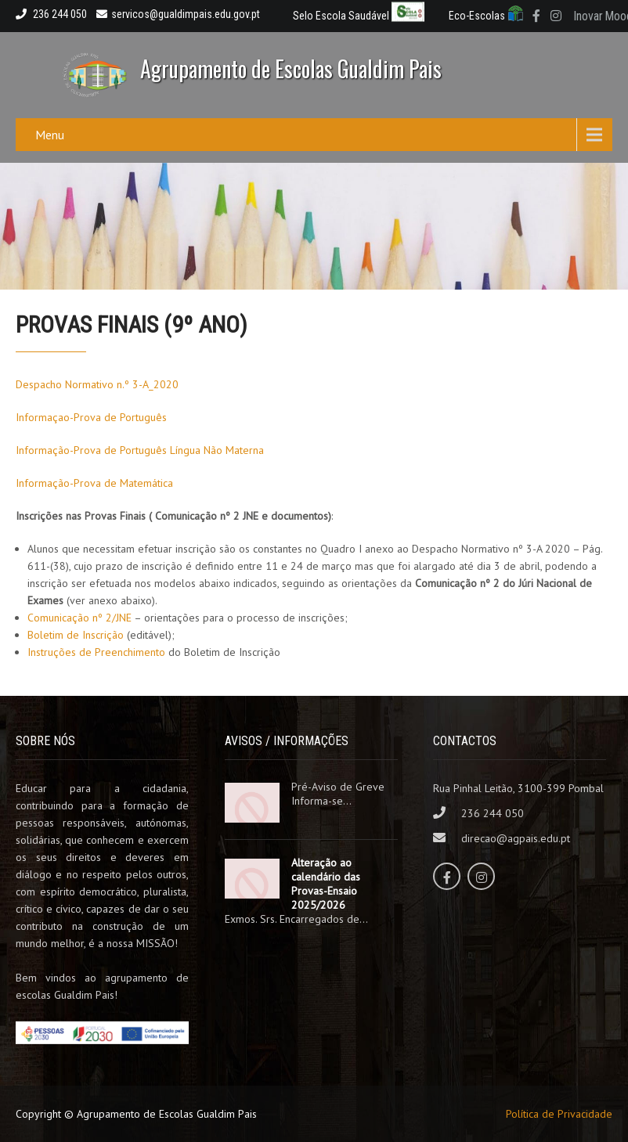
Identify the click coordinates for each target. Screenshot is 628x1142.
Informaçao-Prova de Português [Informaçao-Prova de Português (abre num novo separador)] (91, 417)
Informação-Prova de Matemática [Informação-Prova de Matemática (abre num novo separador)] (94, 483)
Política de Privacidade (559, 1114)
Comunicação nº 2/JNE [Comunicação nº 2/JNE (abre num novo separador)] (79, 618)
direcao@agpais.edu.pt (515, 838)
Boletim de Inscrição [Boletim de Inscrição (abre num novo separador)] (75, 635)
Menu (49, 134)
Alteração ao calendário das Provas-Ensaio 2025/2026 (325, 884)
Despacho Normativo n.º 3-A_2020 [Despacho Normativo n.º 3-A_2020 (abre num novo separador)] (97, 384)
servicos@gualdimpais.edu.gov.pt (178, 14)
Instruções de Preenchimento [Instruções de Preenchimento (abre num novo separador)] (96, 652)
